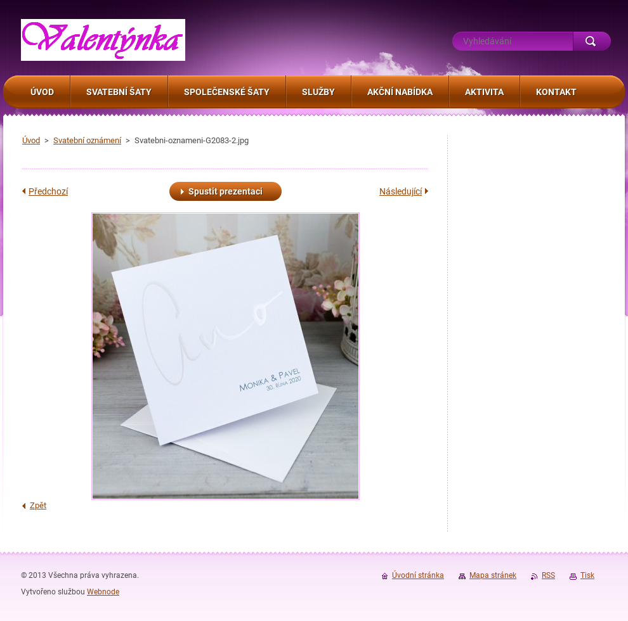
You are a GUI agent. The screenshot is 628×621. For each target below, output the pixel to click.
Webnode (103, 591)
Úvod (31, 140)
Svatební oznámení (87, 140)
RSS (548, 575)
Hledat (592, 41)
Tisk (587, 575)
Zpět (38, 505)
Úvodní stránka (418, 575)
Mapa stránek (492, 575)
